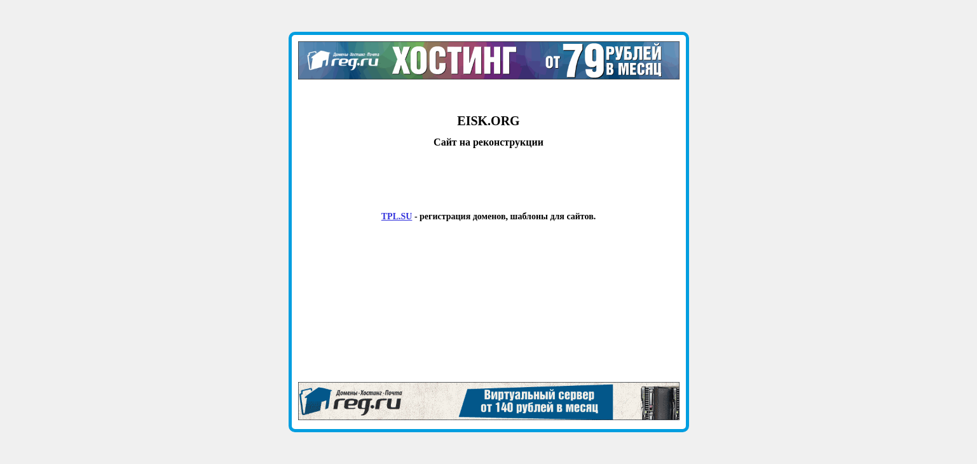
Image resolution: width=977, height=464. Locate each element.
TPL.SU (397, 216)
